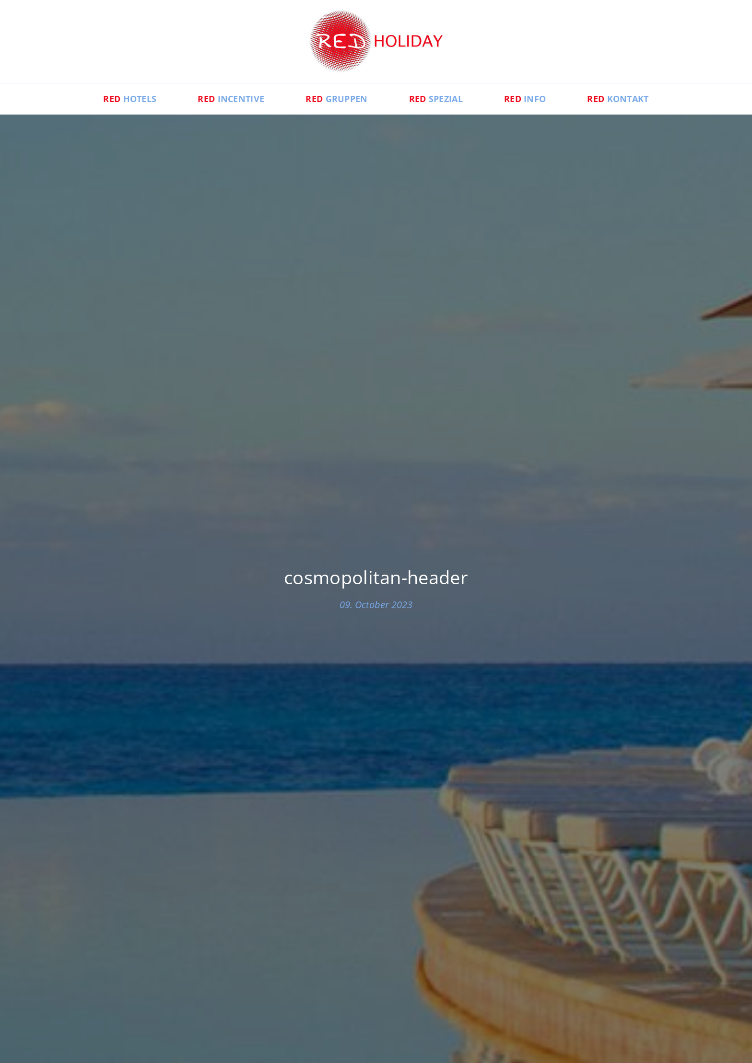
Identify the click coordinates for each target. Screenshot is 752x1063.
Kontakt (617, 98)
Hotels (129, 98)
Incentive (231, 98)
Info (525, 98)
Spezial (436, 98)
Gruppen (336, 98)
